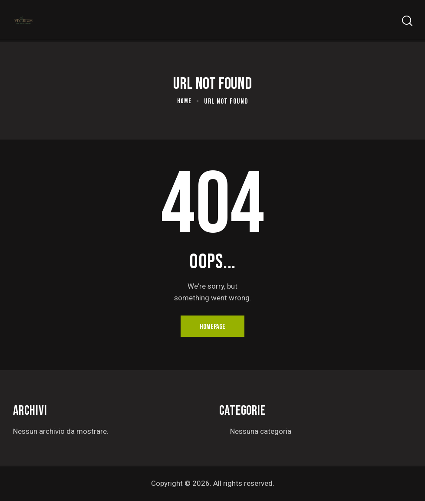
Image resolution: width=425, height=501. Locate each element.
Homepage (212, 326)
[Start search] (406, 22)
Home (184, 101)
